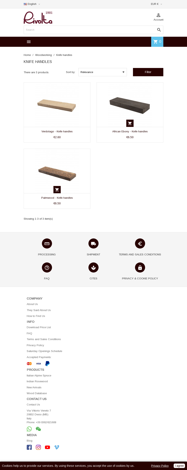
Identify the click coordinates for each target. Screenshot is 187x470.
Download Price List (39, 327)
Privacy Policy (35, 345)
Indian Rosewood (37, 381)
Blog (29, 440)
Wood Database (37, 393)
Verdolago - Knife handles (57, 131)
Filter (148, 72)
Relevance (103, 72)
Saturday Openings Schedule (44, 351)
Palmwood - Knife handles (57, 197)
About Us (32, 304)
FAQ (29, 333)
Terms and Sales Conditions (44, 339)
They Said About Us (39, 310)
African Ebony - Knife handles (130, 131)
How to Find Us (36, 316)
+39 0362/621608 (46, 422)
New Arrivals (34, 387)
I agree (179, 465)
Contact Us (33, 404)
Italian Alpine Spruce (39, 375)
